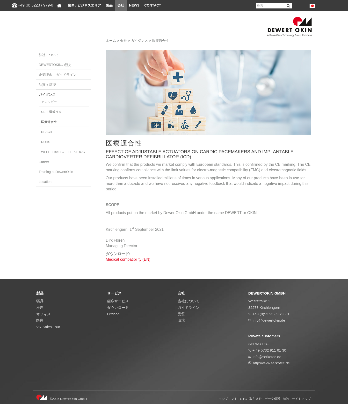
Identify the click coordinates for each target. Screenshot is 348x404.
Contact (152, 5)
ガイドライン (188, 307)
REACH (46, 132)
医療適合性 (160, 41)
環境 (181, 320)
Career (44, 162)
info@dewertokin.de (269, 320)
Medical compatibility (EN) (128, 259)
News (134, 5)
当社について (188, 301)
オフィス (43, 314)
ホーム (111, 41)
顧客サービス (118, 301)
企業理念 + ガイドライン (57, 75)
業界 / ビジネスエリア (84, 5)
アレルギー (49, 102)
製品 (109, 5)
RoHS (45, 142)
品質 (181, 314)
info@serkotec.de (267, 357)
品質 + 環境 (47, 85)
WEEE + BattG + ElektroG (63, 152)
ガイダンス (139, 41)
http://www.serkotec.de (271, 363)
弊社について (49, 55)
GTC (243, 399)
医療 (40, 320)
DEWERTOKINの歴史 (55, 65)
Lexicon (113, 314)
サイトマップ (301, 399)
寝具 (40, 301)
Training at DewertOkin (56, 172)
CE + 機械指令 (51, 112)
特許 (286, 399)
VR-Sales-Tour (48, 327)
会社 (120, 5)
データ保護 (272, 399)
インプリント (227, 399)
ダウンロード (118, 307)
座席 (40, 307)
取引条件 (255, 399)
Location (45, 182)
